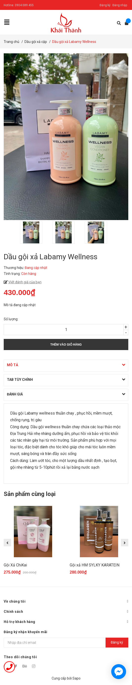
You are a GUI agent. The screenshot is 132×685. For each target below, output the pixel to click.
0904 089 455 (24, 5)
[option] (33, 232)
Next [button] (124, 542)
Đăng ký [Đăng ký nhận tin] (117, 642)
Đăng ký (105, 5)
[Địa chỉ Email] (66, 643)
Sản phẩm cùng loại (30, 493)
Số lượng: (11, 319)
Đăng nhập (119, 5)
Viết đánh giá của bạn (25, 282)
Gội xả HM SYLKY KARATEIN (94, 565)
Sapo (76, 678)
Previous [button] (7, 542)
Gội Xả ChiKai (15, 565)
